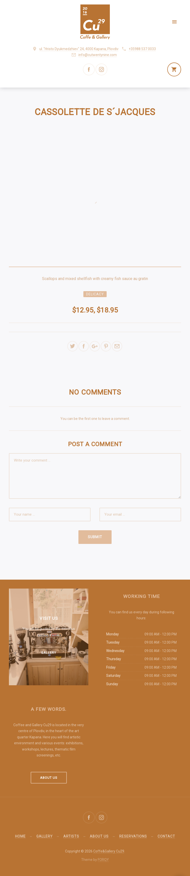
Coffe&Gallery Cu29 (108, 851)
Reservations (133, 836)
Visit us (49, 618)
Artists (71, 836)
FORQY (103, 860)
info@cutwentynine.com (97, 55)
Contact (166, 836)
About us (48, 778)
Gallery (48, 653)
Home (20, 836)
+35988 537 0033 (142, 49)
